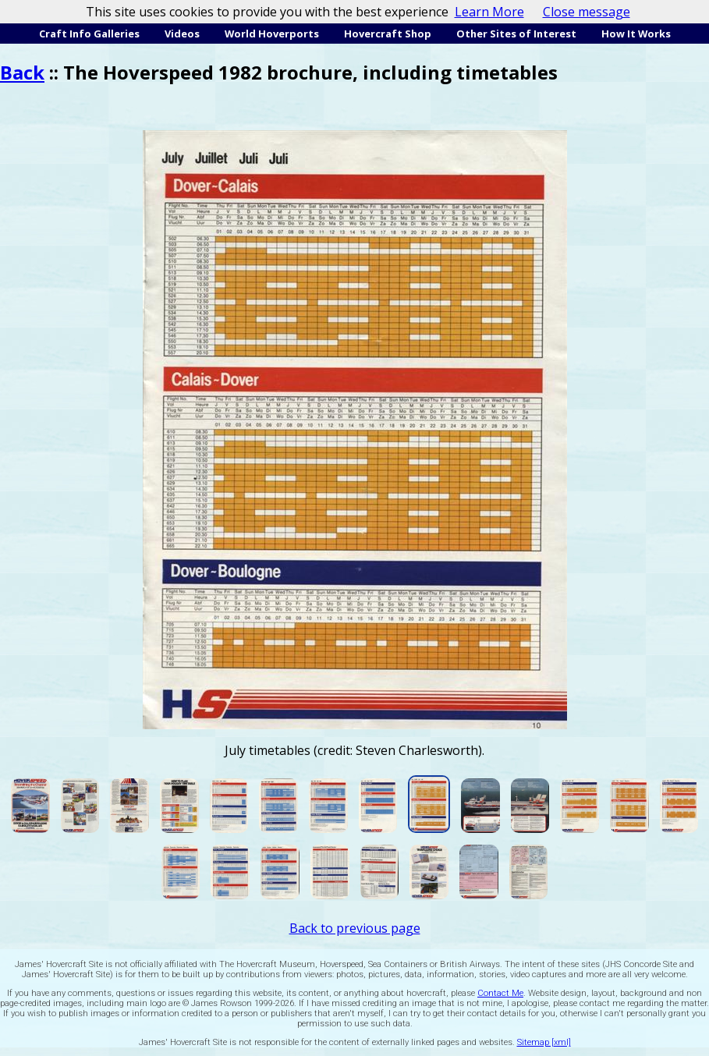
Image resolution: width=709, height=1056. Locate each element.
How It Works (636, 34)
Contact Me (500, 993)
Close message (586, 11)
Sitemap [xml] (544, 1042)
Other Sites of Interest (516, 34)
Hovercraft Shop (387, 34)
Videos (182, 34)
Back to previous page (354, 928)
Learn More (489, 11)
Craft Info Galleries (89, 34)
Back (22, 72)
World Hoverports (272, 34)
